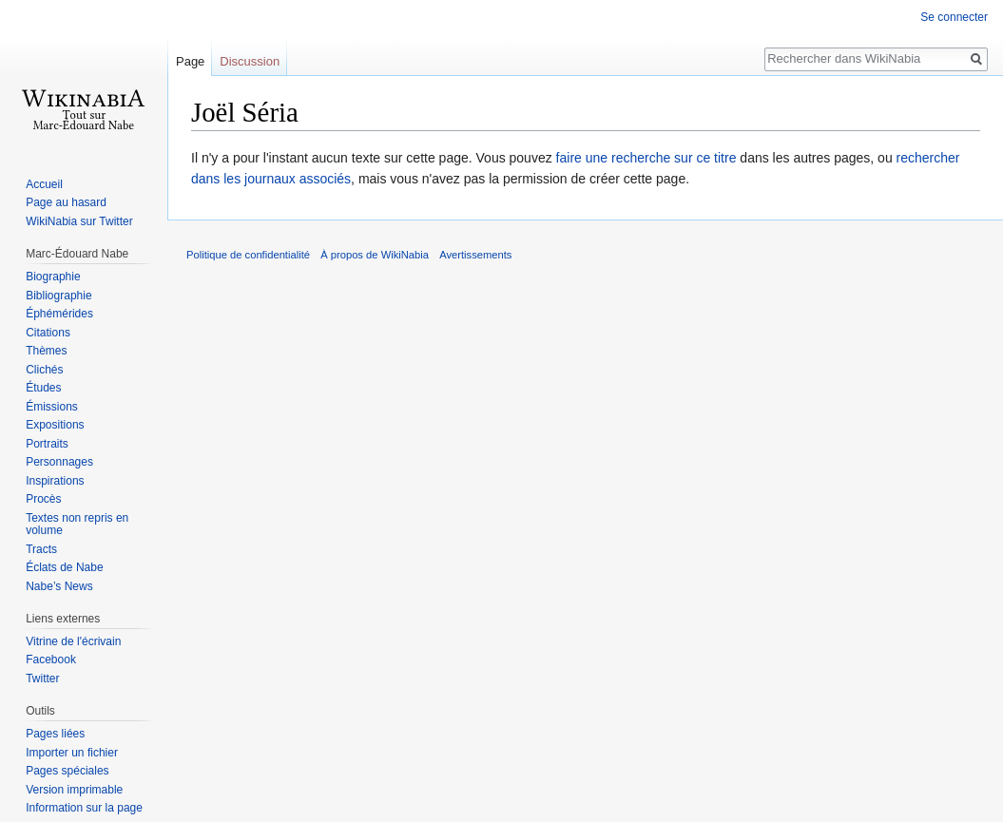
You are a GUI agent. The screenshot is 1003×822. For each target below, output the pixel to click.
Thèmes (46, 350)
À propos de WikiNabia (374, 254)
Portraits (47, 443)
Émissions (52, 406)
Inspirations (55, 480)
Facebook (51, 659)
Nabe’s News (59, 586)
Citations (48, 332)
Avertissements (475, 254)
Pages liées (55, 733)
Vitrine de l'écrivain (73, 641)
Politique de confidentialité (248, 254)
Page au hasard (66, 202)
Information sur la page (84, 807)
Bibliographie (58, 295)
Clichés (44, 369)
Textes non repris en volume (77, 524)
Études (43, 387)
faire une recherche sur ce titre (646, 157)
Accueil (44, 184)
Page (190, 61)
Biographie (53, 276)
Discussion (250, 61)
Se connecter (954, 17)
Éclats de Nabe (64, 567)
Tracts (41, 549)
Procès (43, 499)
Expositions (55, 424)
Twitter (42, 678)
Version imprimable (74, 789)
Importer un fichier (72, 752)
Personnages (59, 461)
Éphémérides (59, 313)
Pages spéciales (67, 770)
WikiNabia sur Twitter (79, 221)
